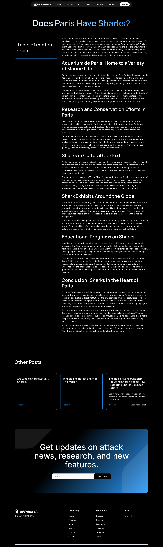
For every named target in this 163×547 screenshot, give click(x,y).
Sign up (125, 4)
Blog (70, 528)
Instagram (100, 520)
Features (72, 520)
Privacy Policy (130, 516)
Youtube (100, 532)
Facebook (100, 524)
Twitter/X (100, 528)
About (71, 524)
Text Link (24, 51)
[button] (112, 4)
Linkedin (99, 516)
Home (71, 516)
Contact (71, 536)
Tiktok (99, 536)
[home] (42, 4)
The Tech (72, 532)
